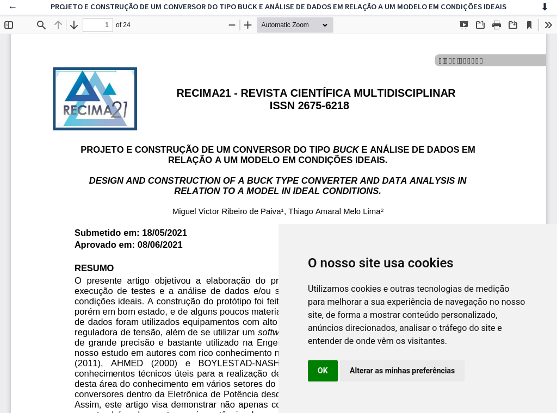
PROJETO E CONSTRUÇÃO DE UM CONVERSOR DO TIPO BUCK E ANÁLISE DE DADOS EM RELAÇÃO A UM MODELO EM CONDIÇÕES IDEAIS (278, 6)
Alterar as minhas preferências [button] (402, 370)
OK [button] (323, 370)
